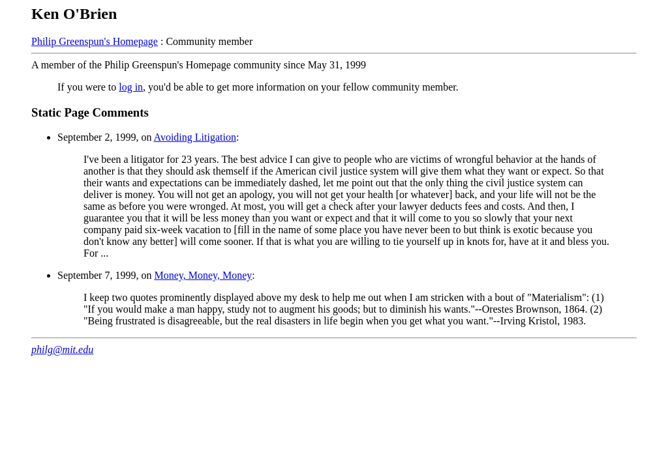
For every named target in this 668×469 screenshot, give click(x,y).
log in (131, 86)
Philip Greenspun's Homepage (94, 41)
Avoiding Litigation (195, 137)
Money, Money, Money (203, 275)
